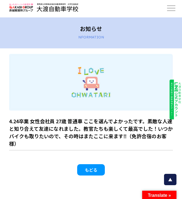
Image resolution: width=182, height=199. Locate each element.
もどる (91, 170)
